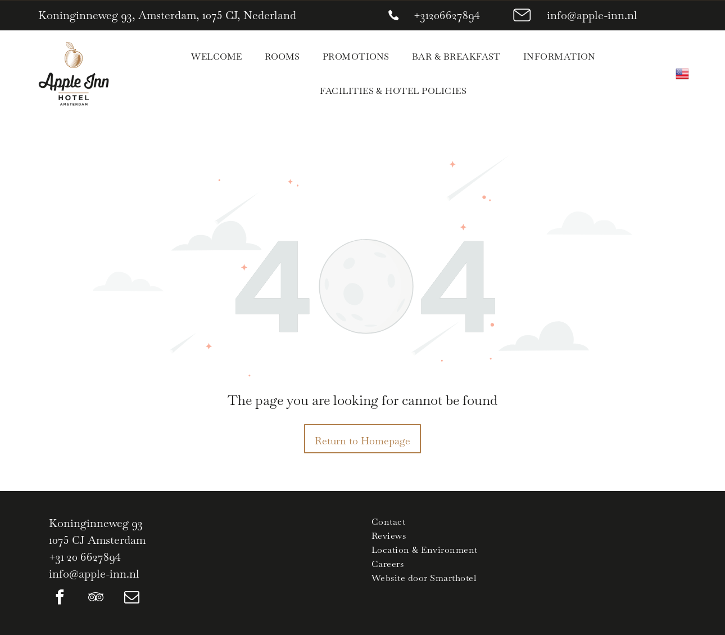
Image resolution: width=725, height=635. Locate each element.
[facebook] (60, 598)
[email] (132, 598)
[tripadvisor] (96, 598)
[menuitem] (216, 56)
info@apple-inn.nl (592, 15)
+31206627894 (447, 15)
